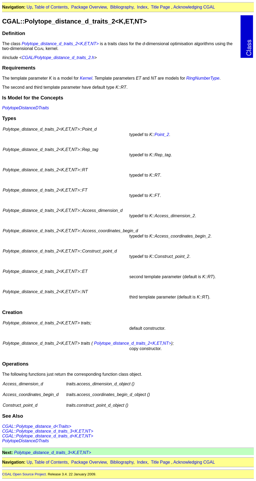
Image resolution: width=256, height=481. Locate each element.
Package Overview (89, 7)
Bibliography (121, 7)
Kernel (86, 78)
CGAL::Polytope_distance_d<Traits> (36, 426)
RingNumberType (202, 78)
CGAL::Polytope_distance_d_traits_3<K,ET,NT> (47, 431)
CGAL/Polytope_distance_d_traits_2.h (58, 57)
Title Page (160, 7)
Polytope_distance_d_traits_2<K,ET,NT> (60, 43)
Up (29, 7)
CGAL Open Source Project (24, 474)
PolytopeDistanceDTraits (25, 108)
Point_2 (161, 134)
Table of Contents (51, 7)
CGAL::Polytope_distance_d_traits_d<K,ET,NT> (47, 436)
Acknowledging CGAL (194, 7)
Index (142, 7)
